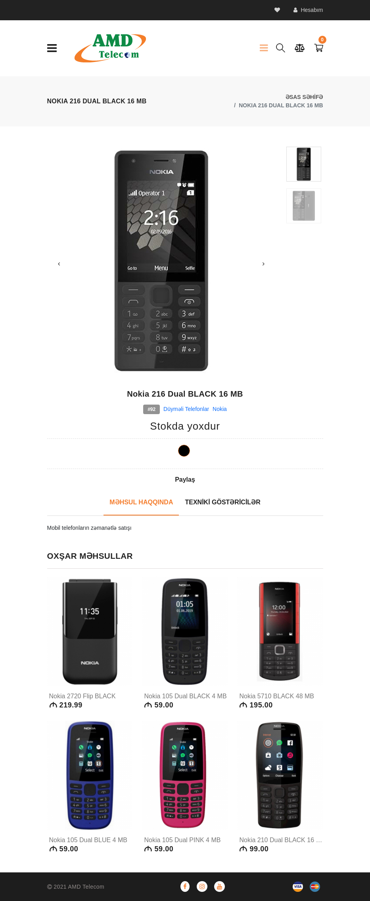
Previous (59, 264)
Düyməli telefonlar (186, 409)
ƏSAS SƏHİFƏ (304, 97)
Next (263, 264)
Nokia (220, 409)
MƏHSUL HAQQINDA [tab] (141, 502)
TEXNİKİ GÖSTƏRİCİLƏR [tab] (222, 502)
